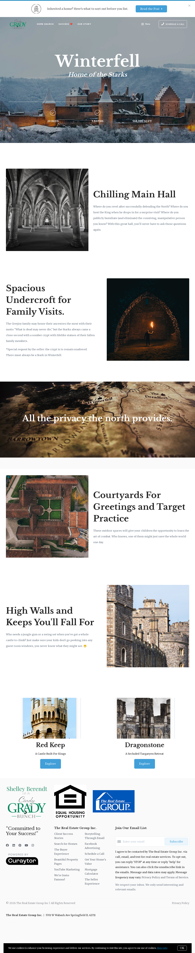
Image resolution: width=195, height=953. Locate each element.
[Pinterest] (19, 845)
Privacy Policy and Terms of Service (165, 877)
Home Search (45, 24)
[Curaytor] (22, 864)
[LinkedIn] (13, 845)
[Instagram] (33, 845)
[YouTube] (26, 845)
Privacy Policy (180, 903)
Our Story (84, 24)
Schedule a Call (94, 853)
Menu (146, 24)
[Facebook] (7, 845)
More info (162, 948)
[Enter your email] (143, 841)
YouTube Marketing (67, 869)
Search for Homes (65, 843)
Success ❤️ (66, 24)
